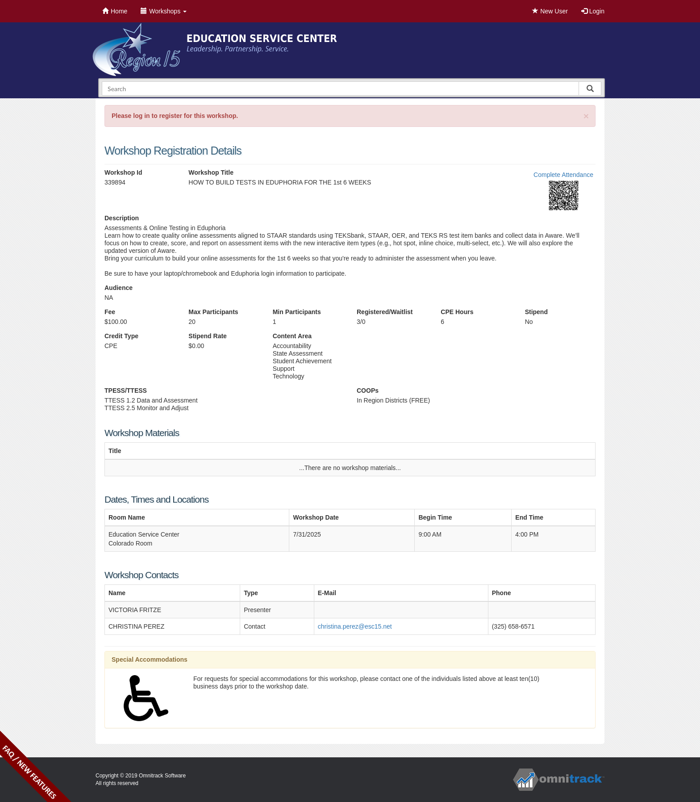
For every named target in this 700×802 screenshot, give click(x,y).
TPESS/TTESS (125, 390)
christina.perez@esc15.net (355, 626)
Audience (118, 287)
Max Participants (213, 311)
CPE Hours (457, 311)
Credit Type (121, 336)
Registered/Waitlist (385, 311)
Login (592, 11)
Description (121, 218)
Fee (109, 311)
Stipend (536, 311)
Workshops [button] (164, 11)
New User (549, 11)
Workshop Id (123, 172)
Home (114, 11)
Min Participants (297, 311)
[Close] (586, 116)
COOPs (368, 390)
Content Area (292, 336)
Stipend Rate (207, 336)
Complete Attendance (563, 174)
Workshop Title (210, 172)
